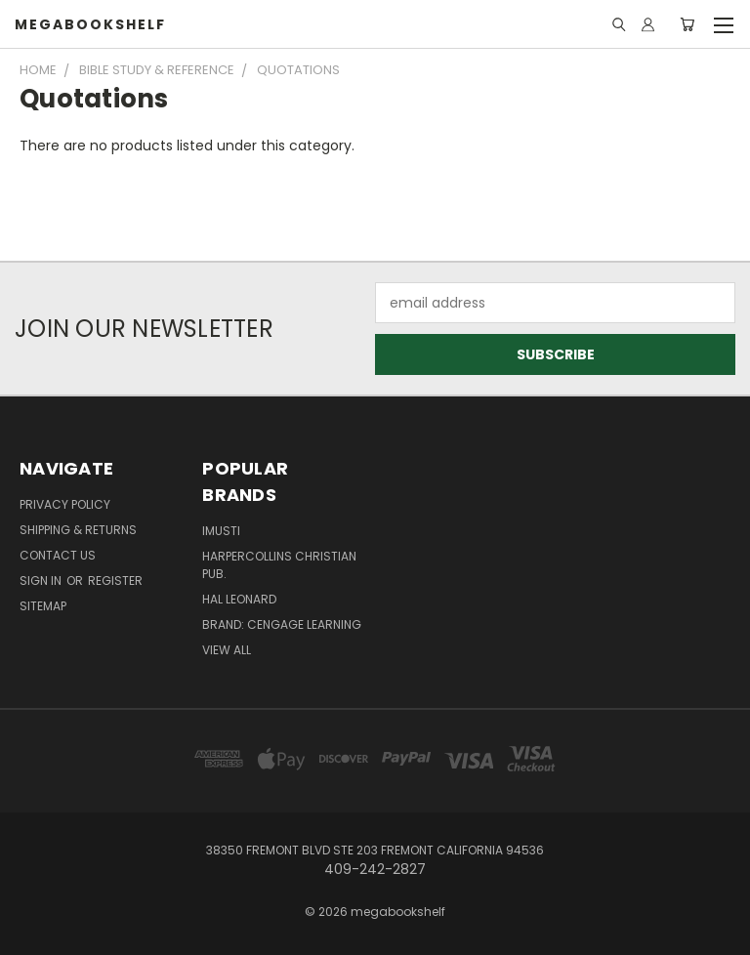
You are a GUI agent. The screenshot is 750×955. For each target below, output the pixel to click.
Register (115, 580)
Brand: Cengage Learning (281, 624)
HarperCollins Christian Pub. (279, 565)
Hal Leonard (239, 599)
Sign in (42, 580)
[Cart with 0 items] (687, 24)
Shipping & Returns (78, 529)
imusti (221, 530)
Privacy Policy (65, 504)
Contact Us (58, 555)
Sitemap (43, 606)
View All (226, 650)
